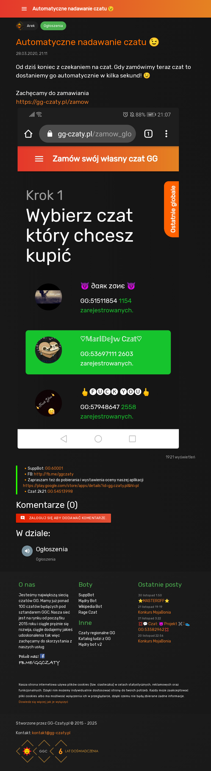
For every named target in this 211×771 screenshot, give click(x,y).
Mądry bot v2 (90, 644)
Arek (31, 26)
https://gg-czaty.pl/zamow (52, 101)
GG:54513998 (60, 491)
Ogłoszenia (53, 26)
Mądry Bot (88, 601)
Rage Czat (88, 612)
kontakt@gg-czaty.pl (51, 733)
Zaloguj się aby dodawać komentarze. (63, 518)
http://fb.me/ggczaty (54, 474)
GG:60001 (54, 468)
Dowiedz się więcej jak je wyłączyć (43, 702)
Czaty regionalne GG (97, 633)
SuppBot (86, 595)
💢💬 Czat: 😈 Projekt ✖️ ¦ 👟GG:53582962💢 (164, 624)
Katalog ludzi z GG (95, 638)
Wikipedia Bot (90, 606)
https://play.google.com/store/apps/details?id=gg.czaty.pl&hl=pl (81, 485)
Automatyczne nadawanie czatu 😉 (73, 9)
